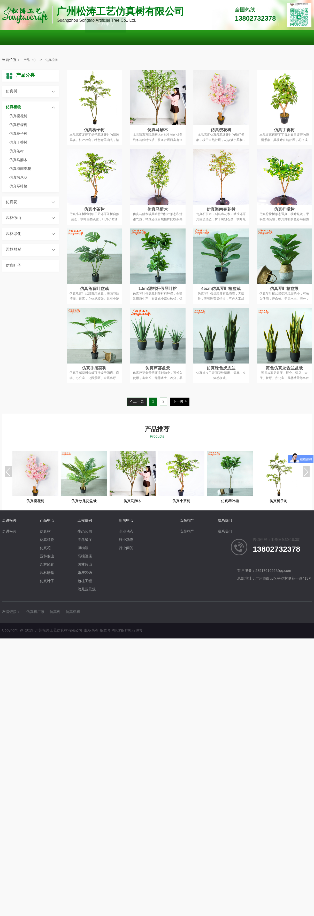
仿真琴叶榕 (18, 186)
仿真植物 (51, 60)
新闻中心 (126, 521)
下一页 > (180, 402)
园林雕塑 (13, 250)
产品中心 (30, 60)
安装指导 (187, 521)
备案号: (121, 630)
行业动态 (126, 540)
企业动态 (126, 532)
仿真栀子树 (18, 134)
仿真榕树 (73, 612)
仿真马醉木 (18, 160)
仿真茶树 (16, 151)
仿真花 (11, 202)
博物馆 (83, 548)
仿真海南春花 (20, 169)
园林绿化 (13, 234)
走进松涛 (9, 521)
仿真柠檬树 (18, 125)
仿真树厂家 (35, 612)
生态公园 (85, 532)
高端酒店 (85, 556)
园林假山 (13, 218)
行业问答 (126, 548)
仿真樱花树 (18, 116)
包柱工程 (85, 581)
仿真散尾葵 (18, 178)
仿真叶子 (13, 266)
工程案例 (85, 521)
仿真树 (11, 91)
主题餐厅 (85, 540)
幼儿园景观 (87, 589)
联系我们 (225, 521)
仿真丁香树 (18, 143)
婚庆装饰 (85, 573)
